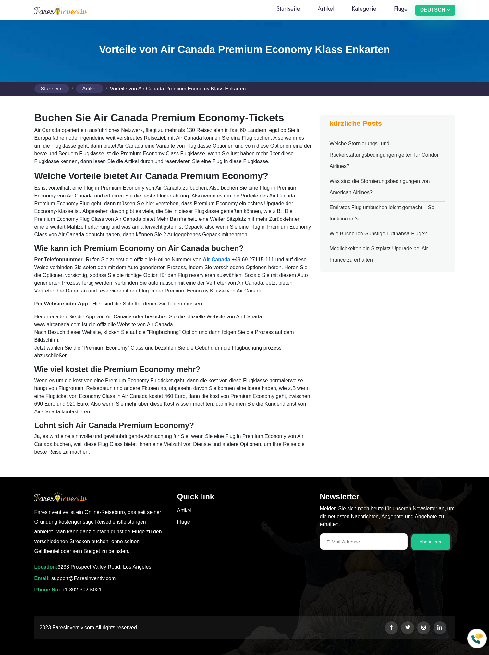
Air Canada (216, 259)
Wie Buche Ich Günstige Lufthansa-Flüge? (378, 233)
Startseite (288, 9)
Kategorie (364, 9)
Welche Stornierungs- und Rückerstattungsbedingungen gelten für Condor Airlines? (384, 155)
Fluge (401, 9)
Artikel (326, 9)
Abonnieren (431, 541)
